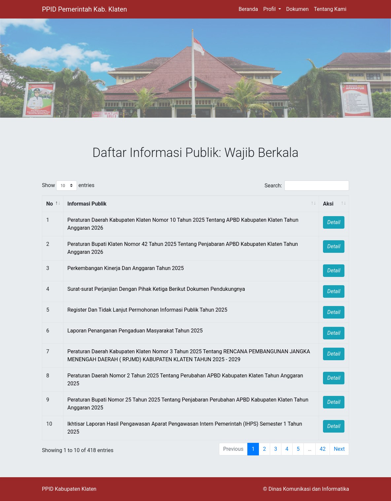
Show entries (68, 185)
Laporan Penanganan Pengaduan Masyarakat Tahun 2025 (135, 331)
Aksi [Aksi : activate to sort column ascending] (328, 204)
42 (323, 449)
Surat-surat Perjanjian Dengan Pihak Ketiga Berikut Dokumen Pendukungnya (156, 289)
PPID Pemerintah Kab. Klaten (84, 9)
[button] (272, 9)
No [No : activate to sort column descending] (49, 204)
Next (339, 449)
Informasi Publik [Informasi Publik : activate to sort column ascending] (86, 204)
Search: (307, 185)
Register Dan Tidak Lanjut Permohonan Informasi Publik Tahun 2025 (147, 310)
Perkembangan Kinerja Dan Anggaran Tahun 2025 (125, 268)
